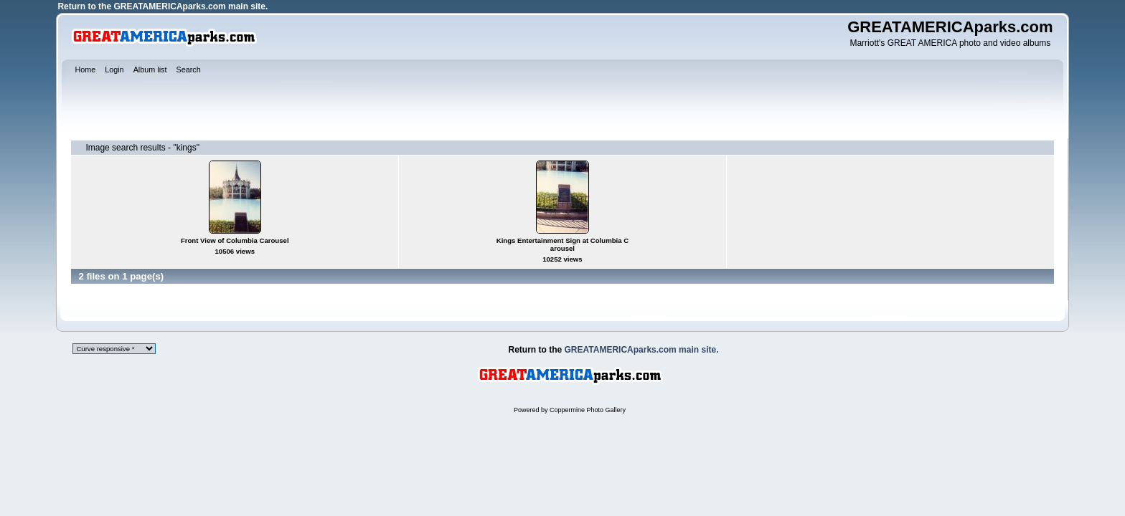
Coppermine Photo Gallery (588, 410)
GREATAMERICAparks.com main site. (190, 6)
